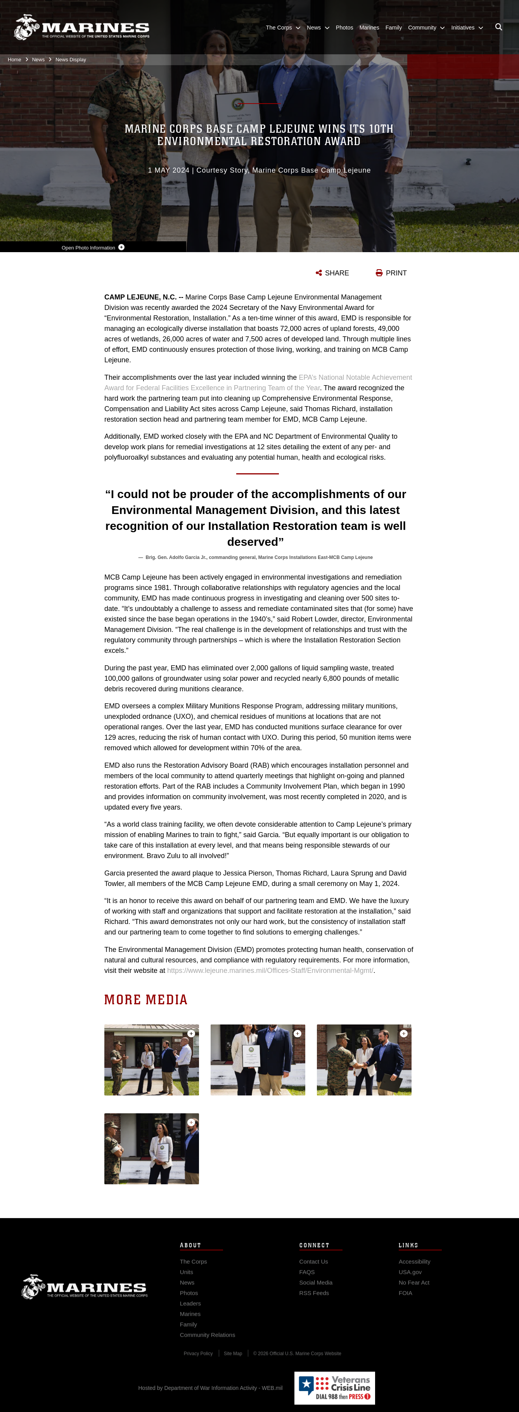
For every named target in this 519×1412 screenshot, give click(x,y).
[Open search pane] (498, 27)
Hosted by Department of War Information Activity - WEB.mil (210, 1388)
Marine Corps (84, 1292)
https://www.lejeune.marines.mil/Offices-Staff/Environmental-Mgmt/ (270, 970)
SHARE (337, 273)
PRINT (396, 273)
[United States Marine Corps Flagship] (81, 27)
